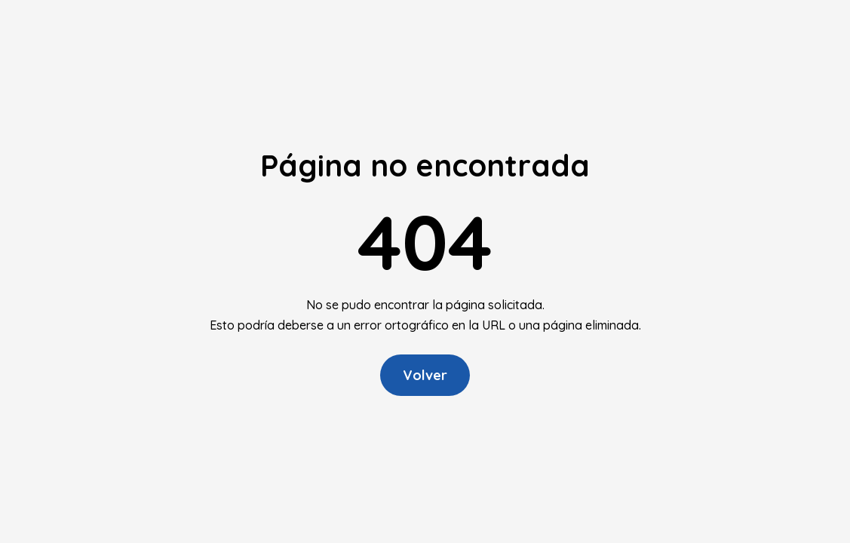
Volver (425, 375)
